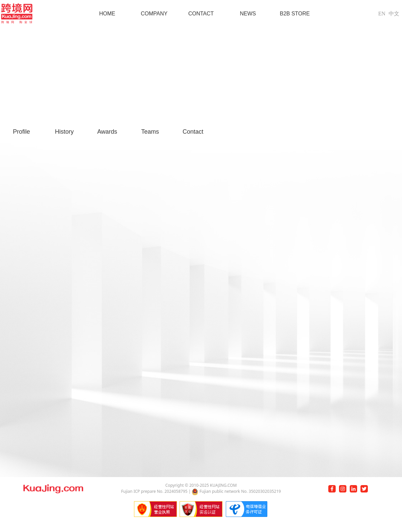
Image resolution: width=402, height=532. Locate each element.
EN (381, 13)
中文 (394, 13)
